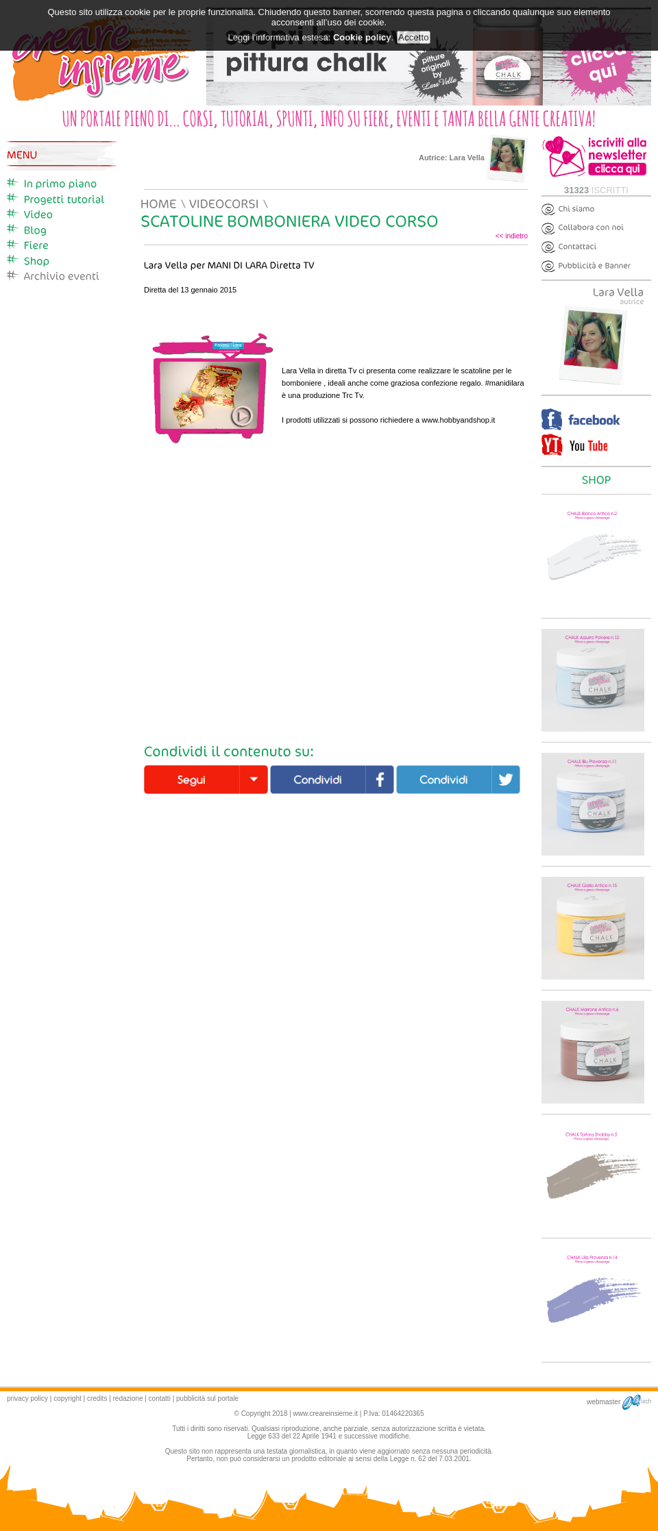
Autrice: (473, 157)
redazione (128, 1398)
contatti (160, 1398)
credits (97, 1398)
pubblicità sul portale (207, 1398)
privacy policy (27, 1398)
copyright (67, 1398)
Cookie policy (362, 37)
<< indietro (512, 236)
